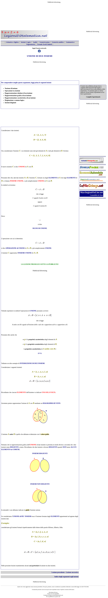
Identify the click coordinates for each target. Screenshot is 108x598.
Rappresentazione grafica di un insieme (18, 95)
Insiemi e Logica (26, 42)
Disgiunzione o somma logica (14, 100)
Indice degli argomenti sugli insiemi (66, 577)
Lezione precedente (58, 572)
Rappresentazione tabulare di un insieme (18, 93)
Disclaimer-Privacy (53, 592)
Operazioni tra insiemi (12, 91)
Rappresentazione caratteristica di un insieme (20, 98)
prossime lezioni (10, 566)
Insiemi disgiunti (10, 103)
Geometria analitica (58, 42)
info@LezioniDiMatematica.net (55, 595)
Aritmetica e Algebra (12, 42)
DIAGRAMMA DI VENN (51, 403)
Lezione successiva (72, 572)
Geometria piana (44, 42)
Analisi (35, 42)
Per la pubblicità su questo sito (53, 596)
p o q (39, 353)
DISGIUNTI (14, 447)
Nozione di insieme (11, 88)
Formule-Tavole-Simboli (44, 44)
